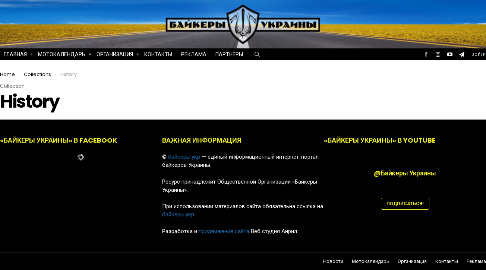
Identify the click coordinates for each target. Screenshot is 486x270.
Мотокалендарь (61, 55)
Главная (15, 55)
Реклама (193, 54)
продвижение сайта (224, 231)
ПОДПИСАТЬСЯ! (405, 203)
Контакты (158, 54)
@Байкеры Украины (405, 173)
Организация (115, 55)
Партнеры (229, 54)
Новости (333, 261)
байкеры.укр (184, 156)
